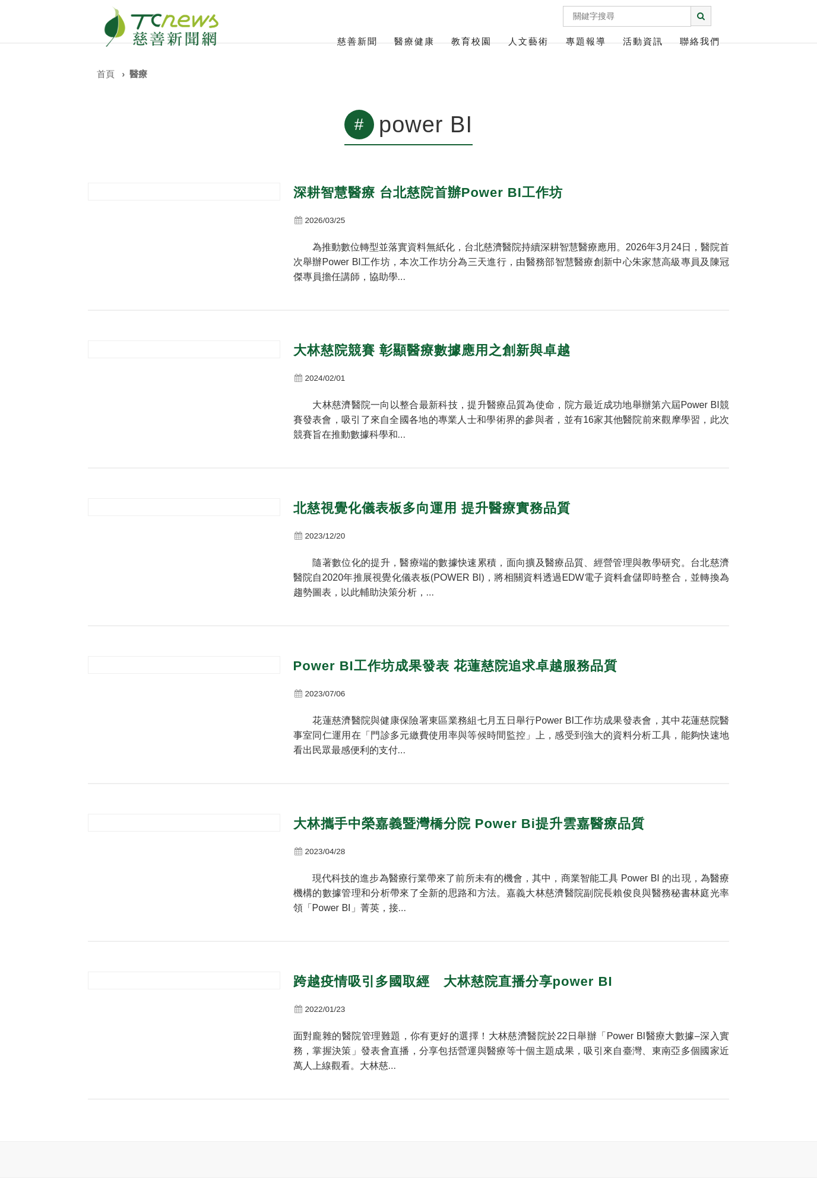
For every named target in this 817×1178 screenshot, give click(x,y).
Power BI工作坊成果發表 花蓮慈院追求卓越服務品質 (455, 665)
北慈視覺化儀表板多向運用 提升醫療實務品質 (432, 508)
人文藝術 (528, 41)
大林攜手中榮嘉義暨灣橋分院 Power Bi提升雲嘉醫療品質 (469, 823)
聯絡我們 (700, 41)
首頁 (106, 74)
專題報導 (586, 41)
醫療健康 (414, 41)
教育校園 (471, 41)
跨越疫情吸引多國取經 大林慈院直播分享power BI (453, 981)
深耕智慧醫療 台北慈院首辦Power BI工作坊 (428, 192)
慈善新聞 (357, 41)
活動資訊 (643, 41)
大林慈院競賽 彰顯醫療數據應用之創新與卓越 (432, 350)
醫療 (138, 74)
